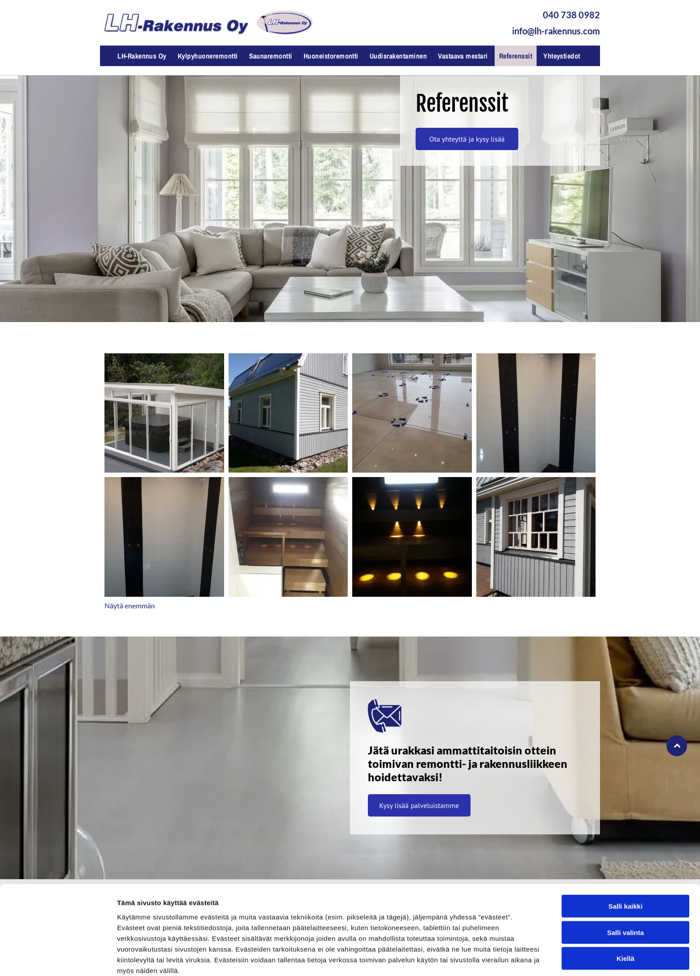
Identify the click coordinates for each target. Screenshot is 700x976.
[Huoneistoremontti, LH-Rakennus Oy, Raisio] (412, 413)
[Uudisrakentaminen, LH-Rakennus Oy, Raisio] (164, 413)
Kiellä (625, 918)
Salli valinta (625, 892)
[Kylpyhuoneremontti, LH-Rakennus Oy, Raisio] (536, 413)
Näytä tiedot (477, 958)
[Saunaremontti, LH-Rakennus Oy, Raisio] (288, 537)
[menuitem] (143, 56)
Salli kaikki (625, 866)
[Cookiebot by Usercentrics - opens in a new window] (58, 958)
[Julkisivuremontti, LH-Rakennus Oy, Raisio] (288, 413)
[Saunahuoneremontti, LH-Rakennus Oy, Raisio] (412, 537)
